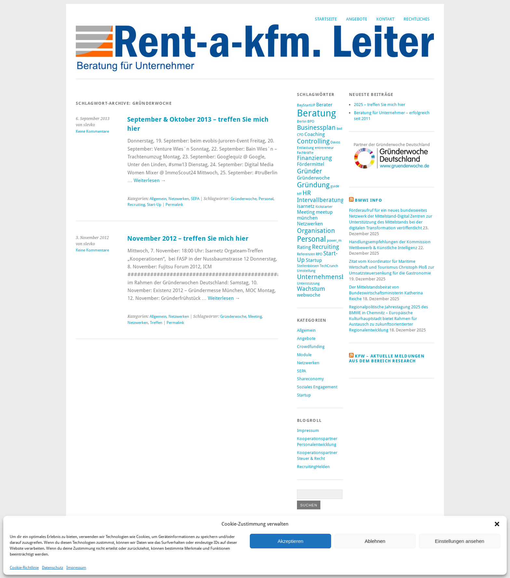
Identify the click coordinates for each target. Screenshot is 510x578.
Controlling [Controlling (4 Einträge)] (313, 141)
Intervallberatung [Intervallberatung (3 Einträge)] (320, 200)
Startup (304, 395)
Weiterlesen (150, 180)
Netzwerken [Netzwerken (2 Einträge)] (310, 224)
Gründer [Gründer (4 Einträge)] (309, 171)
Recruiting (136, 204)
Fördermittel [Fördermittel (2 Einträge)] (310, 164)
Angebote (356, 19)
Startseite (326, 19)
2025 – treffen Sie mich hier (379, 104)
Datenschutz (52, 567)
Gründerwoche (244, 198)
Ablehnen (375, 541)
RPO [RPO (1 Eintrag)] (319, 254)
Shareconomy (310, 378)
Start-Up (154, 204)
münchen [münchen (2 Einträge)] (307, 218)
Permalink (174, 204)
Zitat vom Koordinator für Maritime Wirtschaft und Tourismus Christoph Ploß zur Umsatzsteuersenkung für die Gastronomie (391, 267)
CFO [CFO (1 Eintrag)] (300, 135)
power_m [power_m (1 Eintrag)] (334, 240)
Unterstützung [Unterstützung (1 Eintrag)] (308, 283)
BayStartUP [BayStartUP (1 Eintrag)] (306, 105)
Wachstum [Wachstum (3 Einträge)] (311, 289)
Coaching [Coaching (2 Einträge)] (314, 134)
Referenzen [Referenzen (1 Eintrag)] (306, 254)
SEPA (195, 198)
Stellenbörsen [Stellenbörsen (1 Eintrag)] (308, 266)
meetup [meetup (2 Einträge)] (324, 212)
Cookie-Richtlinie (24, 567)
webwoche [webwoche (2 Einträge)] (308, 295)
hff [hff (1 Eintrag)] (299, 194)
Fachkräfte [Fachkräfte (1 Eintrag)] (305, 153)
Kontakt (385, 19)
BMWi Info (368, 200)
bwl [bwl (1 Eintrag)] (339, 129)
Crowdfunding (311, 346)
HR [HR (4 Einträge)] (306, 193)
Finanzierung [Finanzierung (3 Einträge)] (314, 158)
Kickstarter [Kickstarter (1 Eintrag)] (323, 207)
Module (304, 354)
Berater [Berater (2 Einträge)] (324, 105)
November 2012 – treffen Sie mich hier (187, 238)
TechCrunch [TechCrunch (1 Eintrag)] (329, 266)
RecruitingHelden (313, 466)
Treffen (156, 322)
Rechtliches (417, 19)
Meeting (255, 316)
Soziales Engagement (317, 386)
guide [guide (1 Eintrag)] (334, 186)
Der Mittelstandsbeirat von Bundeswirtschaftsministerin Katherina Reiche (386, 293)
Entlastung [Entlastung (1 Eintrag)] (305, 148)
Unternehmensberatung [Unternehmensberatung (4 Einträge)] (333, 277)
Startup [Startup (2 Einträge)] (314, 260)
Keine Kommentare (92, 131)
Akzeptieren (290, 541)
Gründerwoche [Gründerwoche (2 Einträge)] (313, 178)
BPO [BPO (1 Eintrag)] (310, 121)
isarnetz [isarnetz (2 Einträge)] (306, 206)
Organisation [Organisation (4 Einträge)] (316, 231)
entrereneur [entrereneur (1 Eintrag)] (324, 148)
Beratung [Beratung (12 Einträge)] (316, 113)
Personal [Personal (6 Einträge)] (311, 239)
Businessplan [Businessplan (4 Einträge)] (316, 127)
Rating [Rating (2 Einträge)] (304, 247)
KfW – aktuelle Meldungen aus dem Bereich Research (386, 358)
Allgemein (158, 198)
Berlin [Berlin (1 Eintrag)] (301, 121)
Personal (266, 198)
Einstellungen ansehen (459, 541)
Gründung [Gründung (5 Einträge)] (313, 185)
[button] (497, 524)
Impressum (76, 567)
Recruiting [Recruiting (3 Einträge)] (325, 247)
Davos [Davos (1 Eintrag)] (335, 142)
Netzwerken (178, 198)
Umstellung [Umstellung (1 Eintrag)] (306, 271)
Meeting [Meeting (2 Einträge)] (306, 212)
